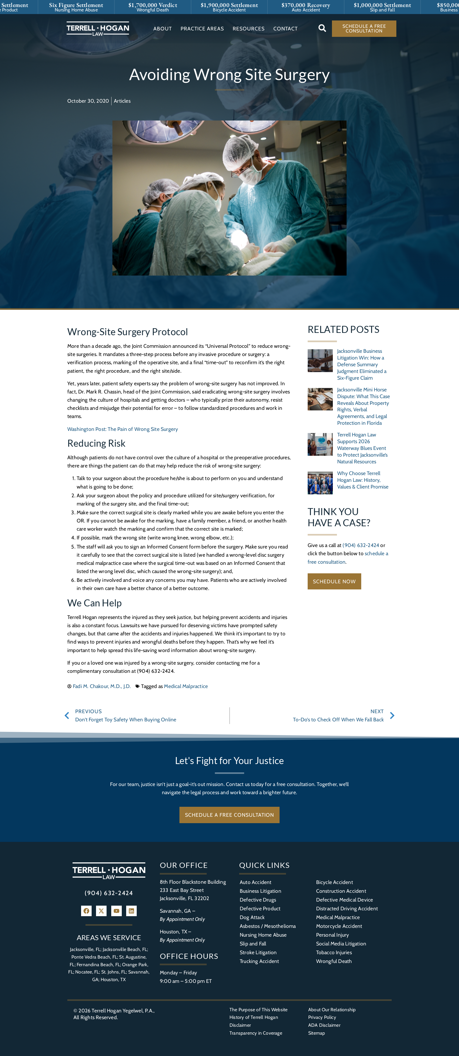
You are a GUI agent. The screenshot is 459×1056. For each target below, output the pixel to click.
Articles (122, 101)
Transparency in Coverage (256, 1033)
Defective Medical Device (344, 900)
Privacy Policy (322, 1017)
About (162, 28)
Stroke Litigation (258, 952)
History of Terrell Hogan (254, 1017)
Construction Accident (341, 891)
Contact (285, 28)
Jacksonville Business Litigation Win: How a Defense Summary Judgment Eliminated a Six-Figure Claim (361, 364)
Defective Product (260, 908)
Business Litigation (260, 891)
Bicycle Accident (334, 882)
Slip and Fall (253, 943)
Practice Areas (202, 28)
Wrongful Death (334, 961)
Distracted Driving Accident (347, 908)
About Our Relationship (332, 1009)
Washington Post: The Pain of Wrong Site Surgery (122, 429)
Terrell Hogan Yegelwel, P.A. (122, 1010)
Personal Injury (332, 935)
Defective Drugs (258, 900)
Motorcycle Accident (339, 926)
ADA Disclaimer (324, 1025)
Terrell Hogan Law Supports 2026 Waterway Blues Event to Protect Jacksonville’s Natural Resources (362, 448)
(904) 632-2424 (360, 545)
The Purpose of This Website (258, 1009)
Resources (249, 28)
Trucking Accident (259, 961)
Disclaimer (240, 1025)
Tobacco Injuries (334, 952)
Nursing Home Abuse (263, 935)
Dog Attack (252, 917)
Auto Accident (256, 882)
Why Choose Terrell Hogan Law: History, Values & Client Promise (362, 480)
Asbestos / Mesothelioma (268, 926)
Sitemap (316, 1033)
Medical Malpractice (186, 686)
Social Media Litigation (341, 943)
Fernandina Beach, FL (98, 964)
